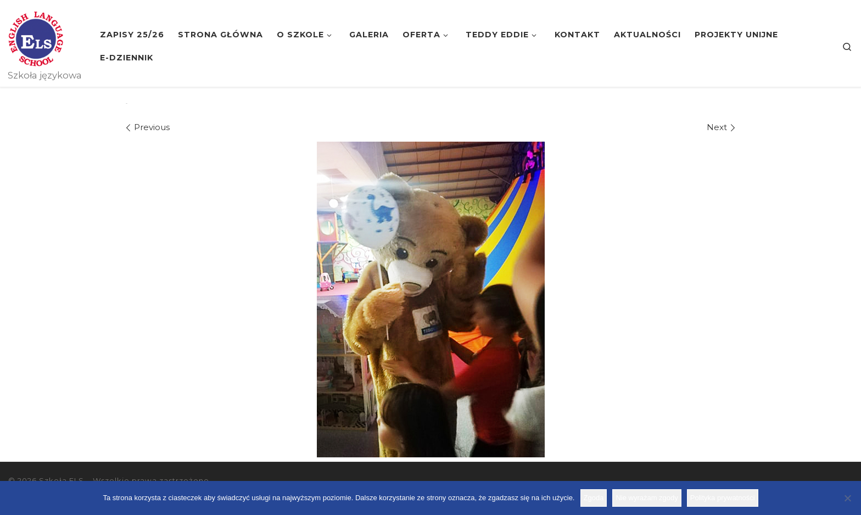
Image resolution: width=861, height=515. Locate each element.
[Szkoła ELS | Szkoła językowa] (35, 37)
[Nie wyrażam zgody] (847, 497)
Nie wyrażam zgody (647, 498)
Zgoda (594, 498)
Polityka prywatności (722, 498)
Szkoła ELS (61, 480)
